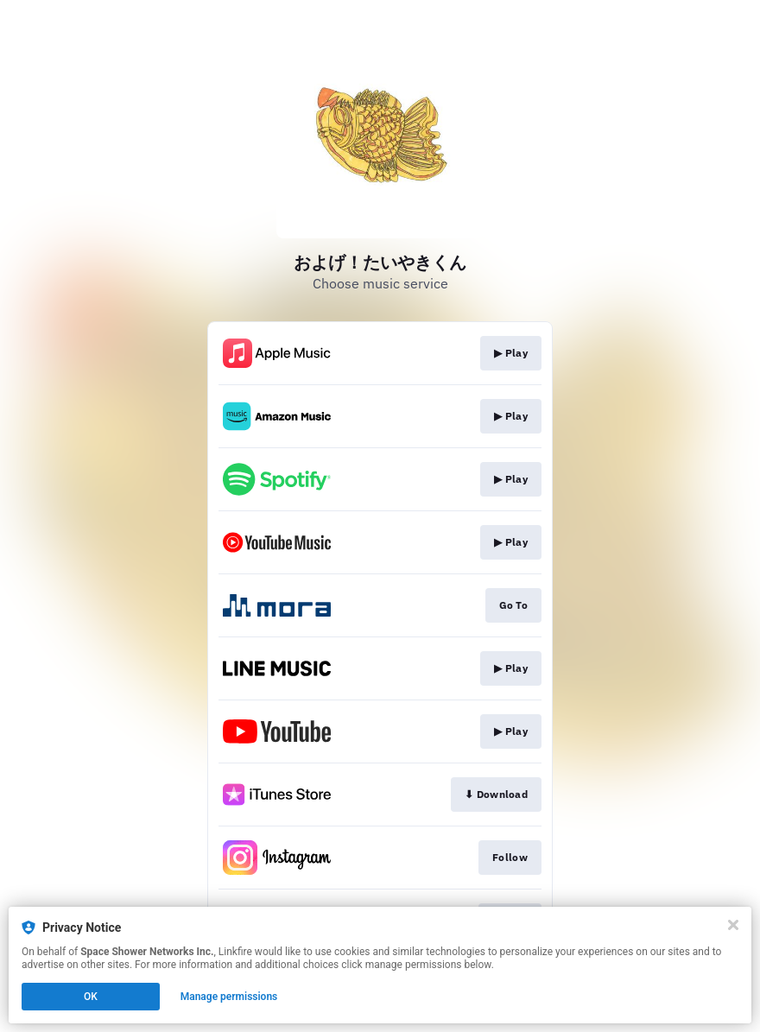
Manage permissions (229, 997)
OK (91, 997)
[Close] (733, 925)
